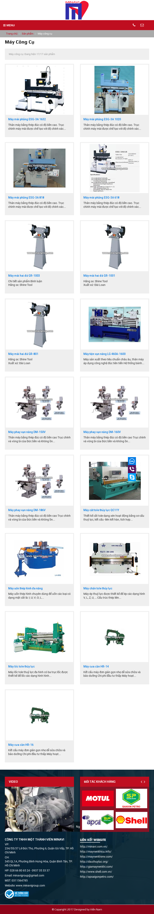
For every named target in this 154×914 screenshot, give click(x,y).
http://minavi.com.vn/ (93, 846)
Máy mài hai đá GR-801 (23, 354)
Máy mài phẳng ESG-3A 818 (26, 197)
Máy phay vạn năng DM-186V (27, 510)
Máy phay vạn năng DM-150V (27, 432)
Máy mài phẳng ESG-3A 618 (101, 197)
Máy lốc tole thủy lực (21, 666)
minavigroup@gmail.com (28, 875)
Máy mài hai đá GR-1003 (24, 275)
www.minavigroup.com (30, 885)
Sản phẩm (27, 33)
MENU (9, 25)
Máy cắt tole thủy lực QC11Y (101, 510)
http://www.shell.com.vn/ (96, 871)
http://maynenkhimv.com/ (96, 856)
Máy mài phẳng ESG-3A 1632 (27, 119)
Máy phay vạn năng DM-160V (102, 432)
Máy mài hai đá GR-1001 (99, 275)
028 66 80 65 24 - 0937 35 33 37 (30, 870)
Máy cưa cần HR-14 (96, 666)
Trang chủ (11, 33)
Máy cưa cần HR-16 (20, 744)
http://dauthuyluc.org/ (94, 861)
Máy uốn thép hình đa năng (25, 588)
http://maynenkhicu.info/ (95, 851)
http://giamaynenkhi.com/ (96, 866)
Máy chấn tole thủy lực (97, 588)
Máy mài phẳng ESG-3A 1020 (102, 119)
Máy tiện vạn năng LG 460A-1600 (104, 354)
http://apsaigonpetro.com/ (97, 876)
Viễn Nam (96, 909)
